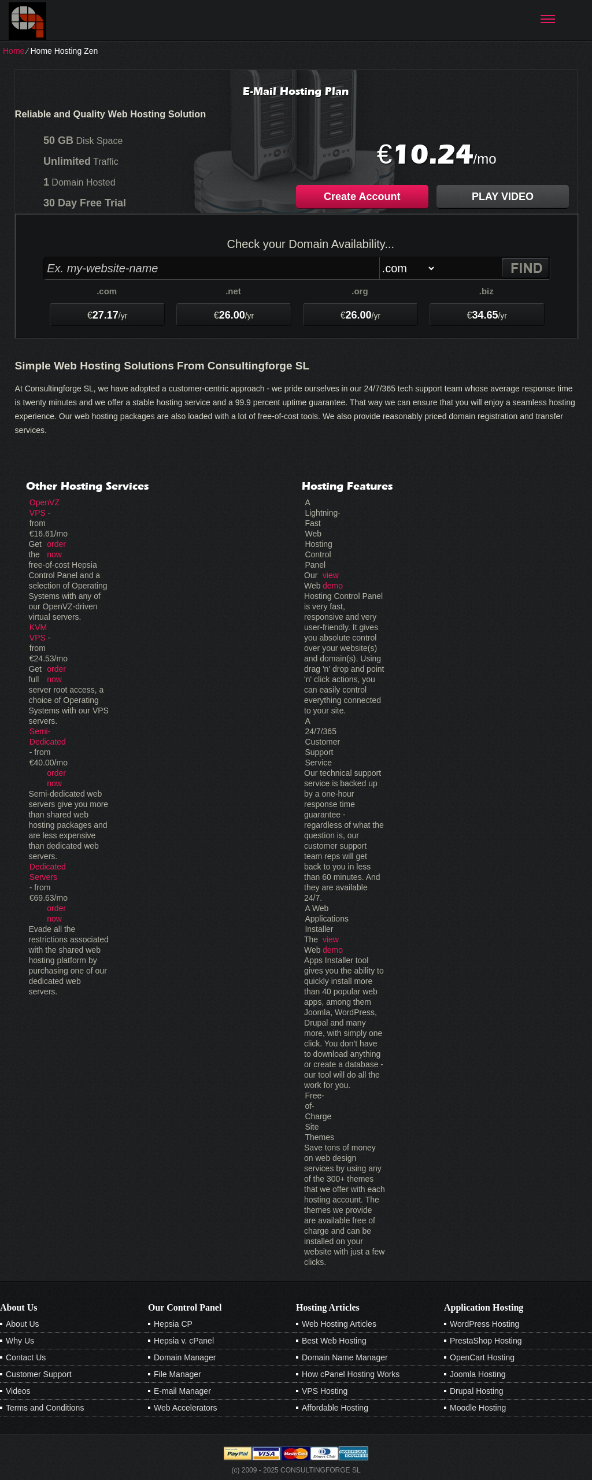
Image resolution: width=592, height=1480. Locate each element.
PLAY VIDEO (503, 196)
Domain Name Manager (345, 1357)
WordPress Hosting (484, 1324)
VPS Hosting (324, 1391)
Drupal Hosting (477, 1391)
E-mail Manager (182, 1391)
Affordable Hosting (335, 1407)
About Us (22, 1324)
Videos (18, 1391)
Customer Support (39, 1374)
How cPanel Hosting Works (350, 1374)
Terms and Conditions (45, 1407)
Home (13, 51)
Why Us (20, 1340)
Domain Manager (185, 1357)
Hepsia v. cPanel (184, 1340)
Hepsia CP (173, 1324)
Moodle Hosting (478, 1407)
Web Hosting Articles (339, 1324)
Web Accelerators (185, 1407)
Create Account (362, 196)
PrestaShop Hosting (486, 1340)
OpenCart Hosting (482, 1357)
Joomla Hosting (478, 1374)
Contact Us (26, 1357)
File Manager (177, 1374)
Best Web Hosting (334, 1340)
